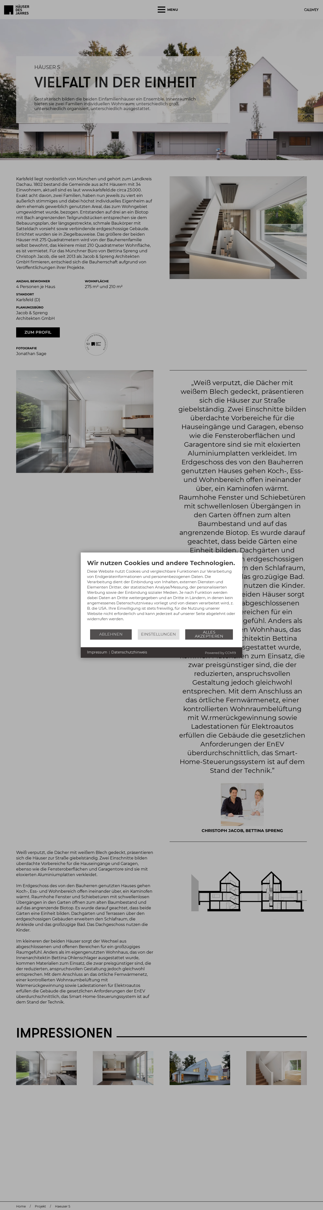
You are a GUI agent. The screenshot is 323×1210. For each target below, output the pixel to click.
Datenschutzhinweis (129, 652)
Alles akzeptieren (209, 634)
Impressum (97, 652)
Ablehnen (111, 634)
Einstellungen (158, 634)
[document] (161, 594)
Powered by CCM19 (220, 653)
